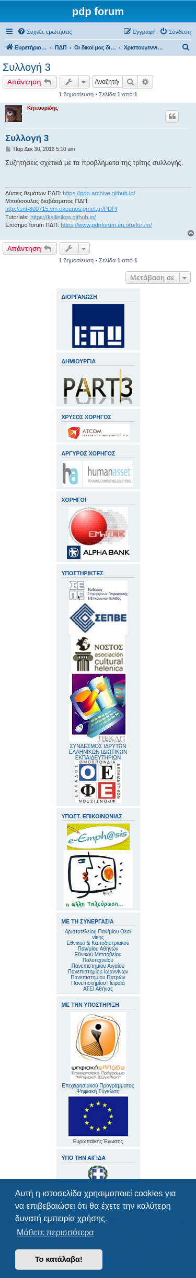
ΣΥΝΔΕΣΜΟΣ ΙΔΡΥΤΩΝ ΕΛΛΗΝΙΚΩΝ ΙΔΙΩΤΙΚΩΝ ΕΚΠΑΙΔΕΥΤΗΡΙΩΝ (98, 752)
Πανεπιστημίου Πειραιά (97, 983)
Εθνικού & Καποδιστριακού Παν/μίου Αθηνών (98, 946)
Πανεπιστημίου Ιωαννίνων (98, 972)
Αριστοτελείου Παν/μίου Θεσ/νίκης (98, 934)
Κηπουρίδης (42, 108)
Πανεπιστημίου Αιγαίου (98, 966)
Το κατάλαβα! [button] (59, 1259)
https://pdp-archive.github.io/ (99, 193)
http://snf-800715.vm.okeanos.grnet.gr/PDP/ (61, 209)
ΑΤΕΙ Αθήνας (98, 989)
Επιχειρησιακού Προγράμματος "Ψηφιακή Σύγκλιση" (98, 1053)
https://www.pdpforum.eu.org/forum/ (106, 225)
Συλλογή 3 (27, 67)
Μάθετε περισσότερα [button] (55, 1232)
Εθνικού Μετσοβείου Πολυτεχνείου (98, 957)
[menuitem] (44, 32)
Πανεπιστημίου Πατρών (98, 977)
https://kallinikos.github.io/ (63, 217)
